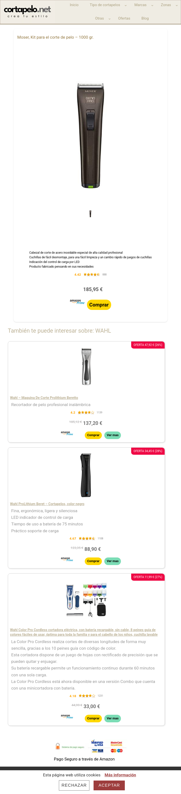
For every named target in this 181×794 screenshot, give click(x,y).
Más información (120, 774)
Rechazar (74, 785)
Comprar (99, 305)
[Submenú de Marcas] (152, 5)
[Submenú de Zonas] (177, 5)
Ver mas (112, 435)
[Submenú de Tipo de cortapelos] (126, 5)
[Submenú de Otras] (109, 19)
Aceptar (109, 785)
